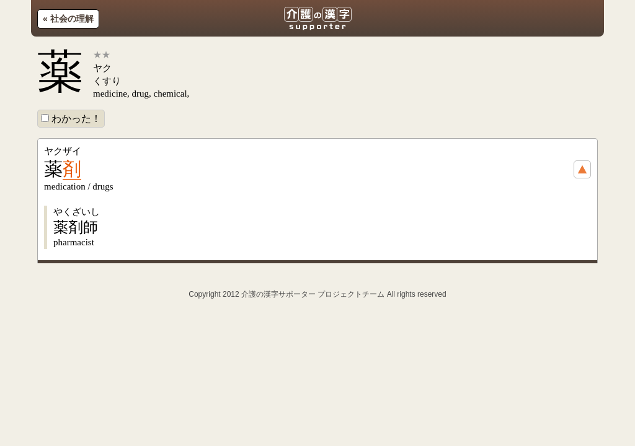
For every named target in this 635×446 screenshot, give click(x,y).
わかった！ (71, 118)
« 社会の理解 (68, 19)
